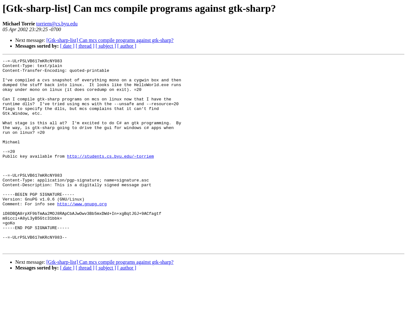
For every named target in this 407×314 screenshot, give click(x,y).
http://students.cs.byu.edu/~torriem (110, 176)
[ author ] (126, 46)
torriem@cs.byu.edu (57, 23)
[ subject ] (106, 46)
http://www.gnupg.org (82, 233)
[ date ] (67, 46)
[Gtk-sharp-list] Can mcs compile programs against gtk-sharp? (110, 40)
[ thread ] (85, 46)
